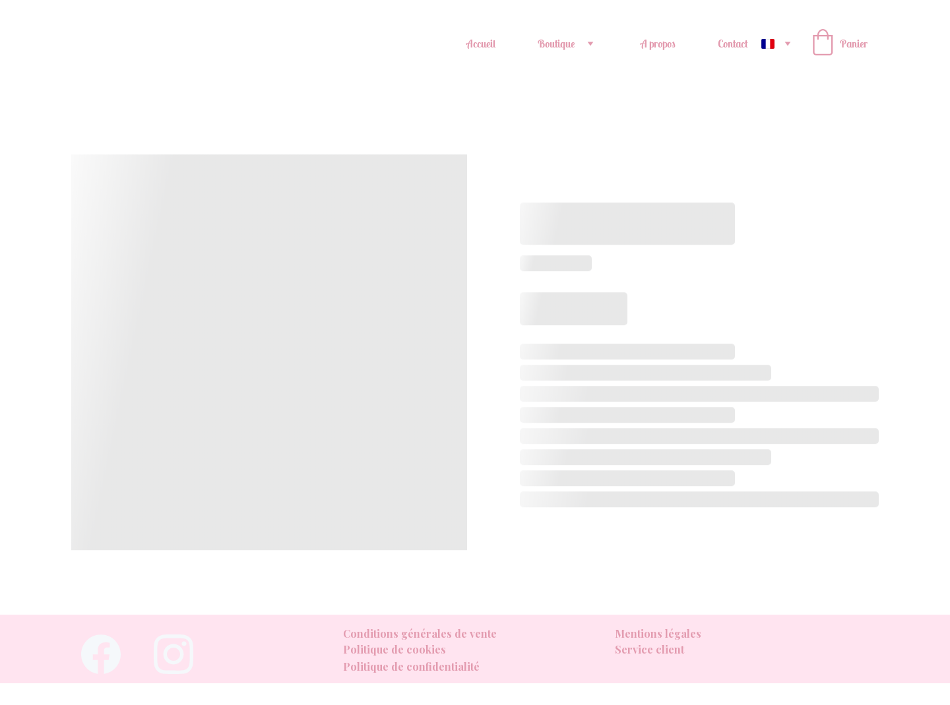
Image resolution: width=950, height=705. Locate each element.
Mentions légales (658, 633)
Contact (733, 43)
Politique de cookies (394, 649)
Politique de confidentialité (411, 666)
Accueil (480, 43)
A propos (658, 43)
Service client (649, 649)
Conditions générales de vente (420, 633)
